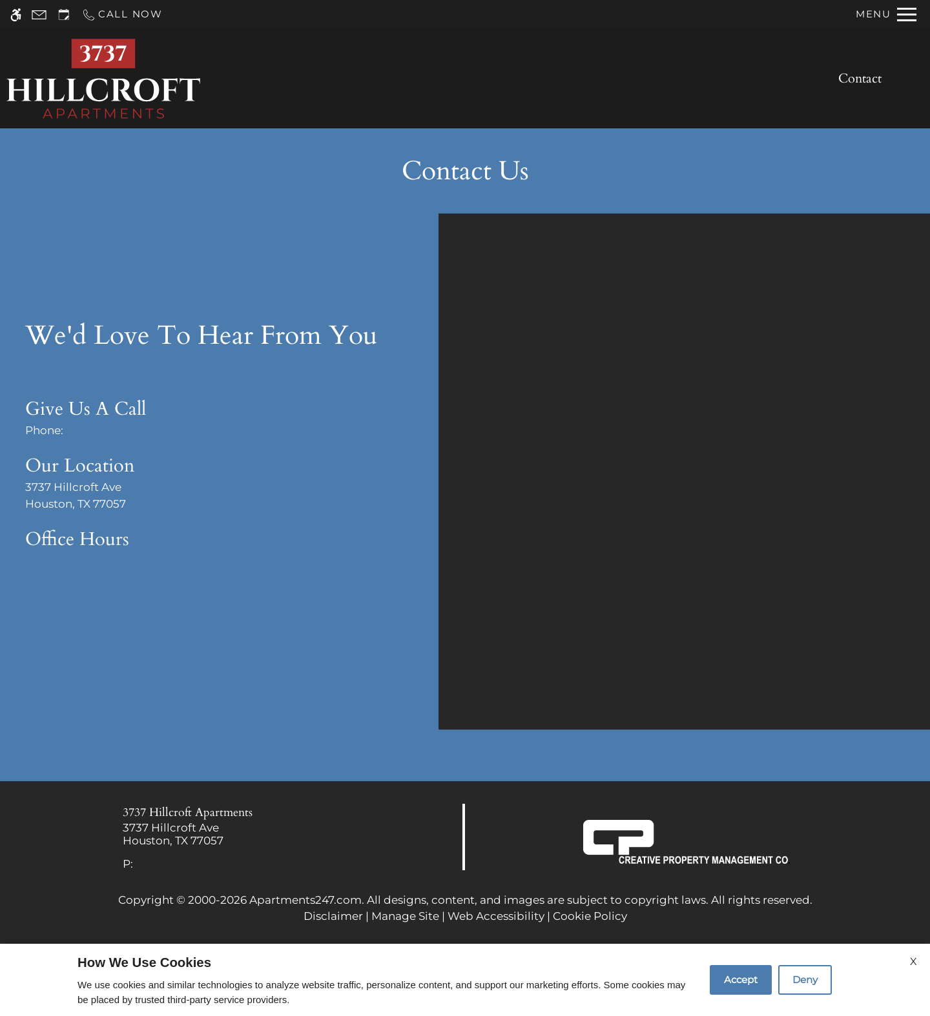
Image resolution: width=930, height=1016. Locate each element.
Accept (741, 979)
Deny (805, 979)
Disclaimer (333, 916)
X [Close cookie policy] (913, 961)
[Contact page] (39, 14)
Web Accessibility (496, 916)
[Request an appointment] (64, 14)
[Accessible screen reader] (16, 14)
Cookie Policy (590, 916)
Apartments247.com (305, 899)
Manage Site (405, 916)
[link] (233, 834)
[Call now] (122, 14)
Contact (860, 78)
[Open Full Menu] (886, 14)
